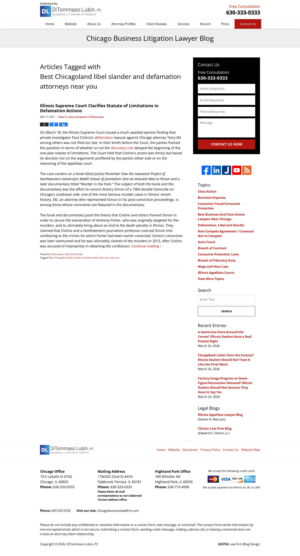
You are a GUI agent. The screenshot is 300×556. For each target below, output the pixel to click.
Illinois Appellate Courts (216, 273)
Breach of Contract (212, 248)
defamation (104, 137)
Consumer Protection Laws (218, 254)
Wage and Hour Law (213, 266)
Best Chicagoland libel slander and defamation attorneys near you (84, 257)
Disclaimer (190, 450)
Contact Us (248, 24)
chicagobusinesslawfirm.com (118, 511)
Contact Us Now (226, 144)
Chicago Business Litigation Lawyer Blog (71, 9)
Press (225, 24)
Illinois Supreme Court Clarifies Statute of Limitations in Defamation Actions (99, 108)
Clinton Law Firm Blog (215, 428)
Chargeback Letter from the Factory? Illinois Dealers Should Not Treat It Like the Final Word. (226, 359)
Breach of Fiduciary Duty (217, 260)
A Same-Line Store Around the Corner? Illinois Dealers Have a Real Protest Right (225, 336)
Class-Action (207, 191)
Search (226, 311)
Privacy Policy (210, 450)
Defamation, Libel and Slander (67, 254)
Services (183, 24)
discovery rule (122, 148)
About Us (94, 24)
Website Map (250, 450)
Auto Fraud (206, 242)
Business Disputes (212, 197)
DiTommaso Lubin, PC (242, 10)
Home (49, 24)
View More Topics (211, 279)
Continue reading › (146, 246)
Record (205, 24)
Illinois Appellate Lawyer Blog (220, 415)
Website (71, 24)
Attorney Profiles (123, 24)
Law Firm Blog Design (239, 544)
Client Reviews (156, 24)
